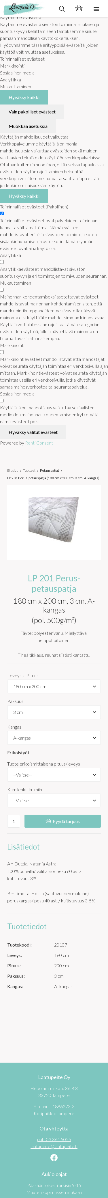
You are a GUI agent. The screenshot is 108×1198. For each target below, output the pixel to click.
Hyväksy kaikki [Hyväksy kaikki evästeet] (24, 97)
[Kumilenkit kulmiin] (54, 800)
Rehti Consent (39, 442)
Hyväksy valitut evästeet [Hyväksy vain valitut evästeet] (33, 432)
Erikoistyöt (18, 752)
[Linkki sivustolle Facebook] (54, 1158)
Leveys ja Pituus (23, 675)
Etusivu (12, 470)
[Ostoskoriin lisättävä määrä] (13, 821)
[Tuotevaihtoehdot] (54, 686)
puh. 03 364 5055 (54, 1139)
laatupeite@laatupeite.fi (54, 1146)
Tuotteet (29, 470)
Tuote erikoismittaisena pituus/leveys (43, 763)
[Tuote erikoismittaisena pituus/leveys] (54, 774)
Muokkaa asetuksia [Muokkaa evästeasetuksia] (28, 126)
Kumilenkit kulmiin (24, 789)
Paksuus (15, 701)
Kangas (14, 726)
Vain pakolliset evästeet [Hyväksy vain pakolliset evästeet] (32, 111)
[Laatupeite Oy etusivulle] (26, 8)
